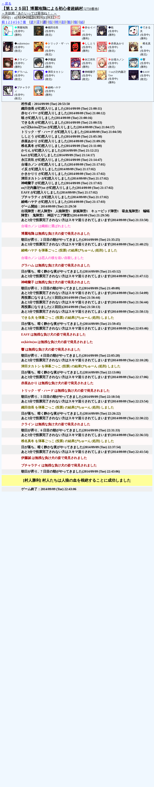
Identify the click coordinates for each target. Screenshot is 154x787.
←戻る (6, 3)
